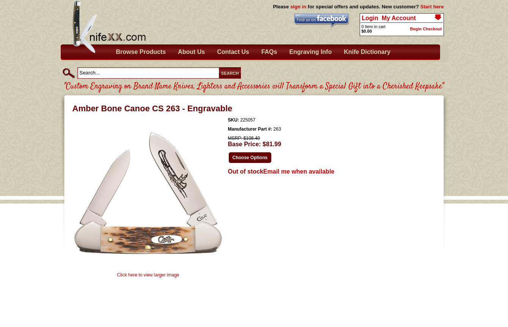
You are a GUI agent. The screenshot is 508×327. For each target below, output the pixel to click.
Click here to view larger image (148, 275)
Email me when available (299, 171)
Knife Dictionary (367, 52)
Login (370, 18)
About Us (191, 52)
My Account (399, 18)
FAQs (269, 52)
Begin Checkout (426, 29)
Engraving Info (310, 52)
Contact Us (233, 52)
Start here (432, 6)
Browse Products (141, 52)
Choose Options (250, 157)
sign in (298, 6)
